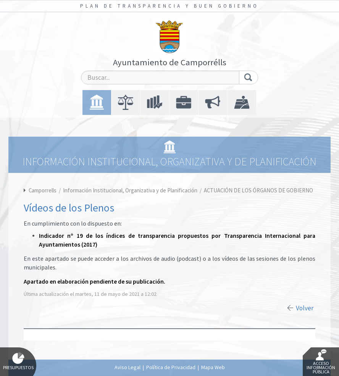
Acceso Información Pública (321, 361)
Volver (304, 308)
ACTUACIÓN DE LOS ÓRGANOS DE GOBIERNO (258, 190)
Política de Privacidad (170, 367)
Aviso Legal (127, 367)
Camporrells (42, 190)
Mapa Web (213, 367)
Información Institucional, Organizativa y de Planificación (131, 190)
